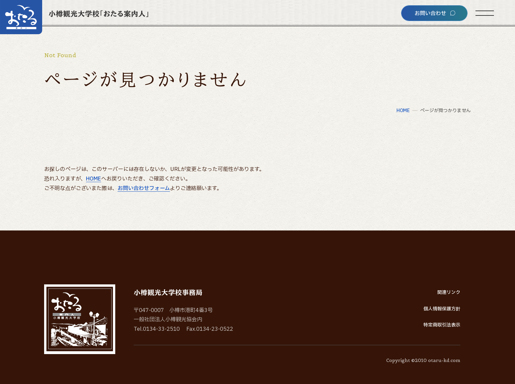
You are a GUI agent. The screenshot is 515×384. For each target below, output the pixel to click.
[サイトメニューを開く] (484, 13)
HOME (93, 179)
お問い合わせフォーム (144, 188)
